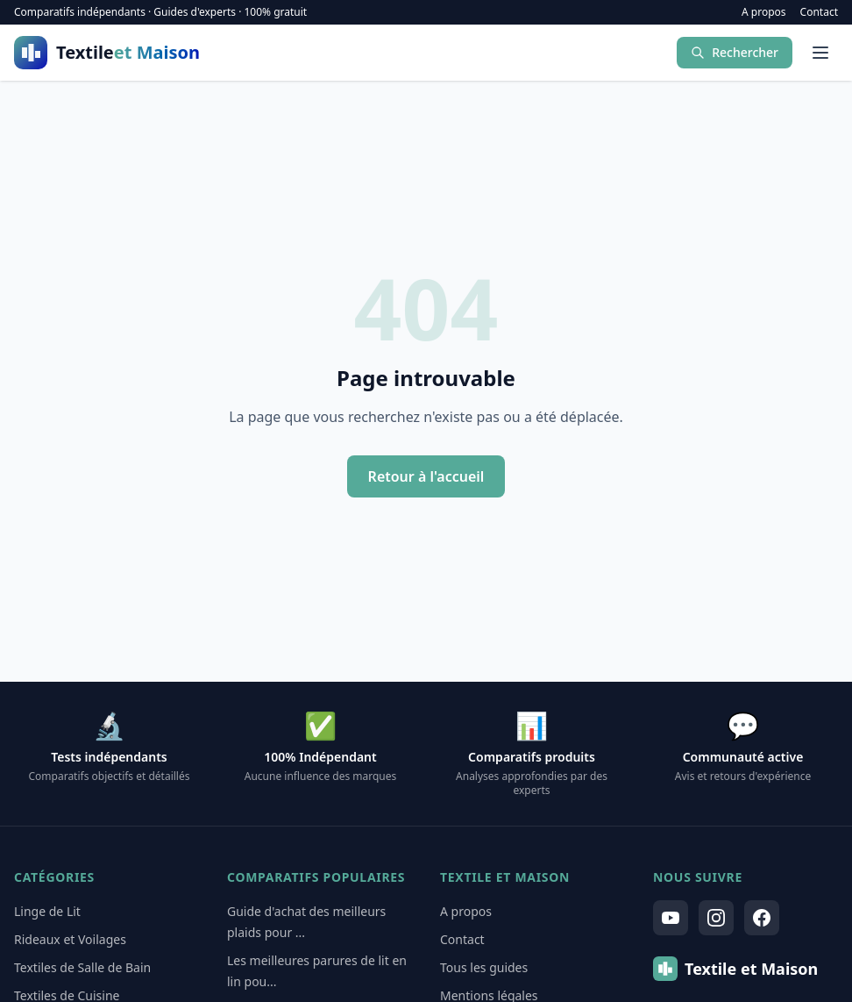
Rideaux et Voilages (70, 939)
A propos (764, 12)
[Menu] (820, 52)
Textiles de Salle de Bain (82, 967)
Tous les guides (484, 967)
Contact (819, 12)
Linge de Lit (47, 911)
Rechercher (734, 52)
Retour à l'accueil (426, 476)
